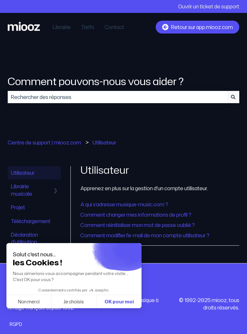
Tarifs (87, 27)
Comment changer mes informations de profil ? (135, 214)
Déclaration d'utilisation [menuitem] (24, 238)
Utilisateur (104, 142)
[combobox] (117, 97)
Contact (114, 27)
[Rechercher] (233, 97)
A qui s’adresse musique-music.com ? (124, 204)
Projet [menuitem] (18, 207)
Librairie (62, 27)
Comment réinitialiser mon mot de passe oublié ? (137, 225)
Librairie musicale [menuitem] (21, 190)
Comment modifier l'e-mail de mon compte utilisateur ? (144, 235)
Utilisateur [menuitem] (22, 172)
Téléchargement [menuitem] (30, 221)
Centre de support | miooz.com (44, 142)
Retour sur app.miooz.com (197, 27)
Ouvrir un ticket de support (208, 6)
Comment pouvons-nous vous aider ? (96, 81)
